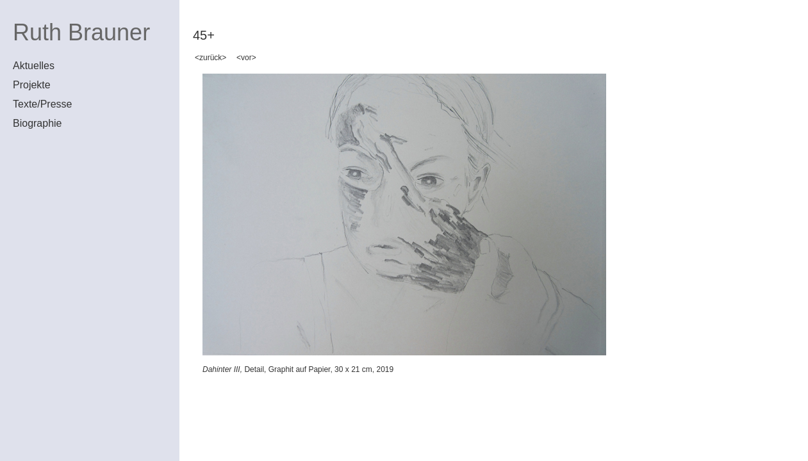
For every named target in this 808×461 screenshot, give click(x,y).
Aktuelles (33, 65)
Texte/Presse (42, 104)
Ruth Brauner (81, 32)
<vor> (246, 57)
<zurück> (210, 57)
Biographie (37, 123)
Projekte (32, 84)
